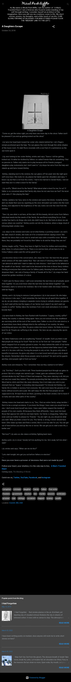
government (17, 494)
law (35, 494)
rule (13, 498)
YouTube (24, 477)
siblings (21, 498)
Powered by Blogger (35, 678)
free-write (53, 489)
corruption (7, 489)
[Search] (67, 4)
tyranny (50, 498)
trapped (41, 498)
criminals (17, 489)
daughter (27, 489)
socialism (31, 498)
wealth (58, 498)
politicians (61, 494)
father (44, 489)
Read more (64, 623)
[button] (53, 27)
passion (51, 494)
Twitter (16, 477)
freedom (6, 494)
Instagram (46, 477)
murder (42, 494)
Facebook (33, 477)
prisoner (6, 498)
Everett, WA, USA (16, 503)
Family (36, 489)
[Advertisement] (35, 573)
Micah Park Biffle (35, 4)
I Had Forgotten (9, 603)
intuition (28, 494)
